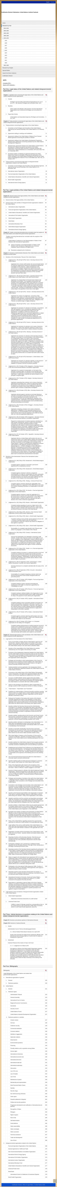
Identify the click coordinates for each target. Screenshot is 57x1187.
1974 (6, 52)
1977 (6, 45)
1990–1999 (6, 33)
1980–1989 (6, 35)
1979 (6, 40)
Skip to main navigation (5, 0)
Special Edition (6, 70)
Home (4, 23)
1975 (6, 50)
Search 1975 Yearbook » (9, 85)
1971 (6, 60)
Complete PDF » (7, 83)
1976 (6, 48)
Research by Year (7, 25)
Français (53, 2)
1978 (6, 43)
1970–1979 (6, 38)
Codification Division (8, 75)
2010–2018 (6, 28)
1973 (6, 55)
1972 (6, 57)
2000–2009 (6, 30)
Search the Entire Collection (9, 73)
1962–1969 (6, 65)
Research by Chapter (8, 67)
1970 (6, 62)
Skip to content (14, 0)
